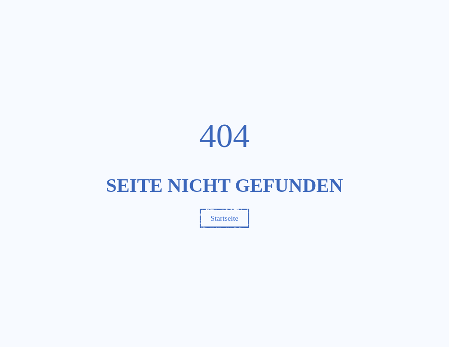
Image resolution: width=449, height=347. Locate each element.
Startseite (225, 218)
